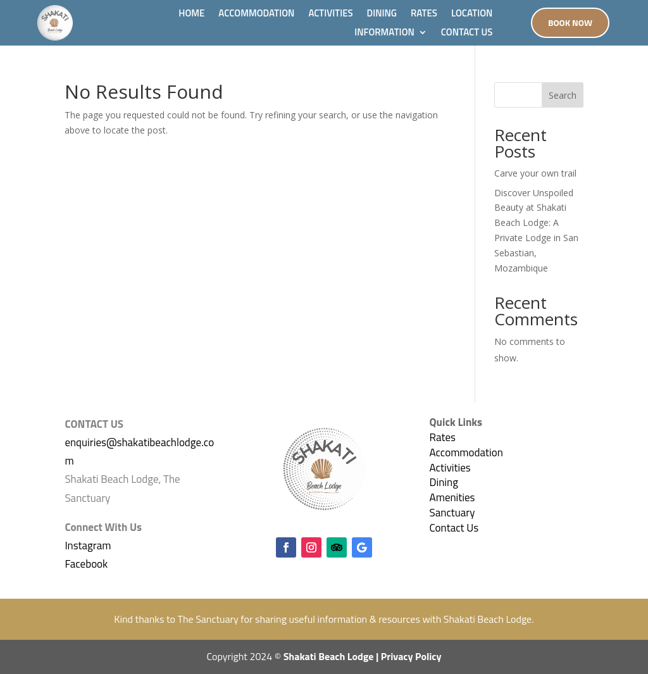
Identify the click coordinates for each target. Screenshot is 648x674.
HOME (191, 14)
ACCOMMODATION (256, 14)
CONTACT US (467, 33)
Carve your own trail (535, 173)
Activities (450, 467)
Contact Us (454, 528)
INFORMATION (384, 33)
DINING (382, 14)
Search (562, 95)
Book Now (570, 22)
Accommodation (466, 452)
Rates (443, 437)
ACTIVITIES (330, 14)
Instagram (88, 545)
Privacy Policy (411, 656)
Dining (444, 482)
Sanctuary (452, 512)
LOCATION (471, 14)
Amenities (452, 497)
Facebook (86, 564)
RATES (424, 14)
